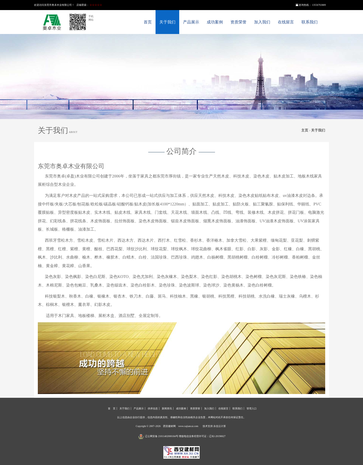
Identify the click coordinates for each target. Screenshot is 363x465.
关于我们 (167, 22)
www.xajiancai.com (188, 426)
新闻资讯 (167, 408)
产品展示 (191, 22)
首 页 (111, 408)
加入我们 (262, 22)
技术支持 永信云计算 (214, 426)
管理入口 (252, 408)
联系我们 (309, 22)
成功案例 (215, 22)
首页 (148, 22)
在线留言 (286, 22)
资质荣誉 (238, 22)
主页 (304, 130)
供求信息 (153, 408)
